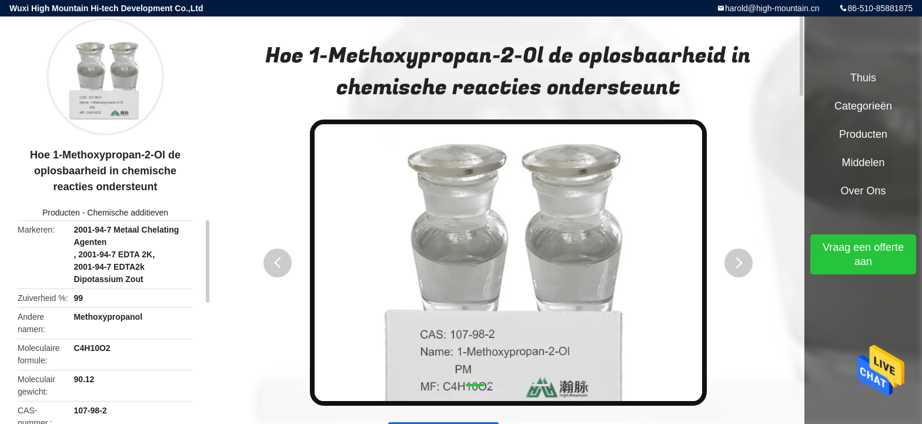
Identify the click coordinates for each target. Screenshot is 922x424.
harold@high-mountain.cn (772, 8)
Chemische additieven (127, 212)
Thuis (863, 78)
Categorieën (863, 106)
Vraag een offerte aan (863, 254)
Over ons (863, 191)
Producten (61, 212)
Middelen (862, 162)
